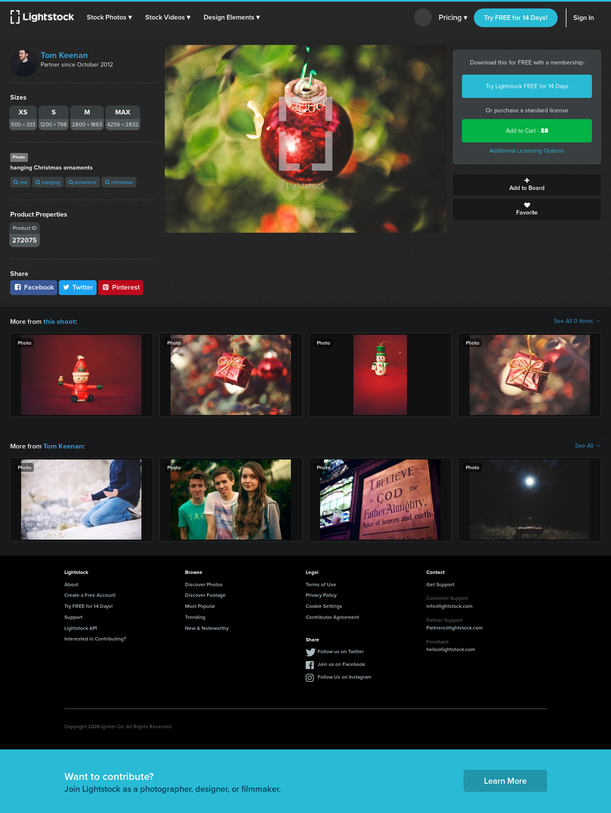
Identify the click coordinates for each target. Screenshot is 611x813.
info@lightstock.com (449, 605)
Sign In (583, 17)
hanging (48, 182)
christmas (119, 182)
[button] (109, 17)
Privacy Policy (321, 594)
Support (73, 616)
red (20, 182)
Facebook (34, 287)
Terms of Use (321, 583)
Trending (195, 616)
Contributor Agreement (332, 616)
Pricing (453, 17)
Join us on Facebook (341, 663)
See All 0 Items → (577, 321)
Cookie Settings (324, 605)
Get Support (440, 583)
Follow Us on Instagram (344, 675)
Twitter (78, 287)
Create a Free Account (90, 594)
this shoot (58, 321)
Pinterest (121, 287)
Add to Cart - (527, 130)
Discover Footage (205, 594)
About (71, 583)
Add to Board (527, 185)
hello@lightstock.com (450, 648)
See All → (588, 445)
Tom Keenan (64, 55)
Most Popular (200, 605)
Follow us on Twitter (341, 650)
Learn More (505, 780)
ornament (83, 182)
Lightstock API (80, 627)
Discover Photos (204, 583)
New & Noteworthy (207, 627)
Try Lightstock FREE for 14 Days (527, 86)
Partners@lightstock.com (454, 626)
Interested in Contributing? (95, 637)
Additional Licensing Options (526, 150)
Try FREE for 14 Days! (515, 17)
